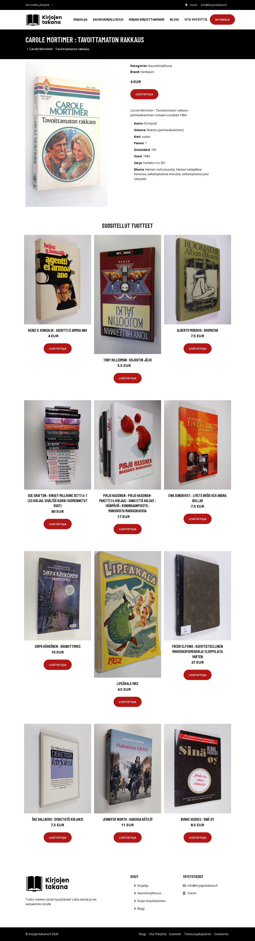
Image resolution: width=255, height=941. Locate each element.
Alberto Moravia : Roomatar (197, 330)
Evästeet (175, 934)
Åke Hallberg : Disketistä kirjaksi (57, 819)
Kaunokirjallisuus (108, 19)
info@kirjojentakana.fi (214, 5)
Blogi (174, 19)
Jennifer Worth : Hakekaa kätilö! (128, 819)
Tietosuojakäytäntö (197, 934)
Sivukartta (221, 934)
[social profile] (53, 4)
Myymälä (222, 19)
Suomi (193, 5)
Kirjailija (80, 19)
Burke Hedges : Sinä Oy (197, 819)
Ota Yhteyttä (195, 19)
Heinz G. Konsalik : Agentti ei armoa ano (57, 330)
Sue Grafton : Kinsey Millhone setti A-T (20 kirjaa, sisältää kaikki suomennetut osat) (57, 500)
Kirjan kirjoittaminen (146, 19)
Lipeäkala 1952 (127, 683)
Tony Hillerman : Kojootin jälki (127, 360)
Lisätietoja (144, 94)
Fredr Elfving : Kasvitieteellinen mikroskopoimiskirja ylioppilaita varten (197, 651)
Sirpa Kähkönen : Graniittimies (57, 646)
